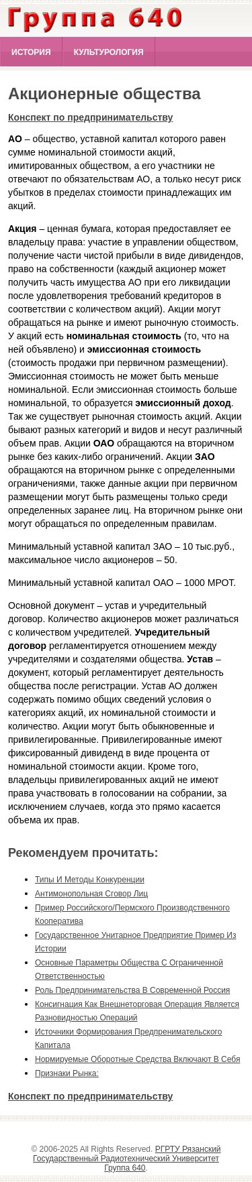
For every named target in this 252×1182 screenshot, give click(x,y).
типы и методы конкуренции (89, 879)
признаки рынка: (67, 1073)
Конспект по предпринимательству (90, 117)
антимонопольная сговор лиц (91, 893)
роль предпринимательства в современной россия (132, 990)
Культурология (109, 52)
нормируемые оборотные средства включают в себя (137, 1059)
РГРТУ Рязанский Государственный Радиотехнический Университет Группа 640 (127, 1158)
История (31, 52)
